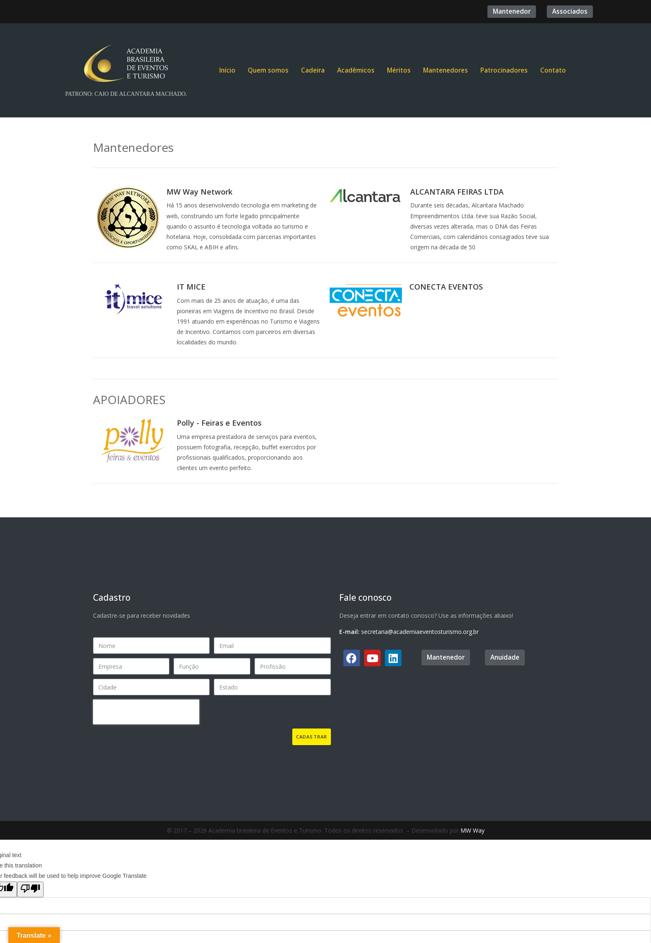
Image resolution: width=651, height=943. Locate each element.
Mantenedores (445, 70)
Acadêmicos (355, 70)
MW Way (472, 830)
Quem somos (268, 70)
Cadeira (313, 70)
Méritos (399, 70)
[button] (511, 11)
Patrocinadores (504, 70)
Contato (553, 70)
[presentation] (146, 711)
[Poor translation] (30, 889)
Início (227, 70)
